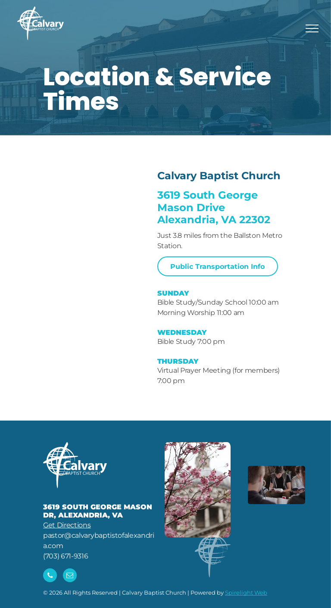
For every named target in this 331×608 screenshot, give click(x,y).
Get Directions (67, 525)
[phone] (50, 576)
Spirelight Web (246, 592)
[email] (70, 576)
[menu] (312, 28)
